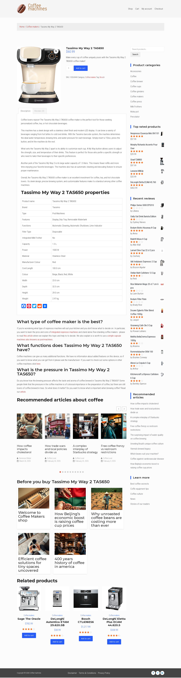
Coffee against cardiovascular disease (147, 458)
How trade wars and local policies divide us (56, 449)
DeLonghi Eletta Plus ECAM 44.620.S (114, 622)
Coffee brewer (136, 81)
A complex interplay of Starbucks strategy (85, 449)
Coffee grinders (137, 91)
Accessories (135, 71)
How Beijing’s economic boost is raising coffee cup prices (70, 520)
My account (147, 8)
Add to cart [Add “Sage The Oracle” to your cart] (29, 635)
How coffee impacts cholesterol (24, 449)
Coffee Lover (51, 458)
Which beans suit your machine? (144, 453)
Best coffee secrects (139, 483)
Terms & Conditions (87, 673)
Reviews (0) (39, 111)
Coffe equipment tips (139, 488)
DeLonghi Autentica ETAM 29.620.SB (57, 622)
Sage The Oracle (29, 619)
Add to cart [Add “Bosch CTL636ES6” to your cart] (86, 639)
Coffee (133, 76)
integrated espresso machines (64, 332)
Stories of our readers (140, 504)
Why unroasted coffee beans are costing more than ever (106, 520)
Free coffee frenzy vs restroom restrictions (112, 449)
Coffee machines (37, 7)
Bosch (102, 77)
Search (135, 54)
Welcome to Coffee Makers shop (31, 517)
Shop (130, 8)
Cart (137, 8)
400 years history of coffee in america (70, 563)
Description (26, 111)
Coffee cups (135, 86)
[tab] (25, 111)
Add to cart (80, 68)
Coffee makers (32, 26)
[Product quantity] (69, 68)
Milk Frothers (136, 106)
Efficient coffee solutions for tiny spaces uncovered (32, 565)
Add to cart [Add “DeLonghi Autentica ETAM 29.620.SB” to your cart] (57, 642)
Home (22, 26)
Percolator (135, 116)
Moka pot (134, 111)
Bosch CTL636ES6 (86, 621)
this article (28, 336)
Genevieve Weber (25, 458)
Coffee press (136, 101)
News (132, 499)
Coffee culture (136, 493)
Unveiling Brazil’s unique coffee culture (146, 443)
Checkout (159, 8)
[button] (60, 472)
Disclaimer (72, 673)
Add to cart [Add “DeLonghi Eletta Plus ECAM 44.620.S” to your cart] (114, 642)
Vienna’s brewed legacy (140, 448)
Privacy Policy (104, 673)
